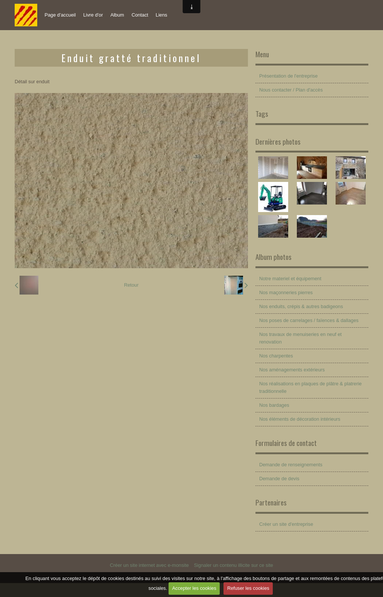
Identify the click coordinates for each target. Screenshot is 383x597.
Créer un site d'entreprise (286, 524)
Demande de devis (279, 478)
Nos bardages (274, 405)
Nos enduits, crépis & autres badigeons (301, 306)
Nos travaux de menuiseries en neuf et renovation (300, 338)
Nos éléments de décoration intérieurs (299, 419)
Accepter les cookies (194, 588)
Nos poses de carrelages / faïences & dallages (309, 320)
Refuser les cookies (248, 588)
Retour (131, 285)
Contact (140, 15)
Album (117, 15)
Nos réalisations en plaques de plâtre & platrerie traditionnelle (310, 387)
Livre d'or (93, 15)
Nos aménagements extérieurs (292, 370)
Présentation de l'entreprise (288, 76)
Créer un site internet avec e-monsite (149, 565)
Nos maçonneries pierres (286, 292)
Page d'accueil (60, 15)
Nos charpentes (276, 356)
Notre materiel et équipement (290, 278)
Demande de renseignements (290, 464)
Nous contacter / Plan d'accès (291, 90)
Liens (161, 15)
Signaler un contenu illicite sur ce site (233, 565)
